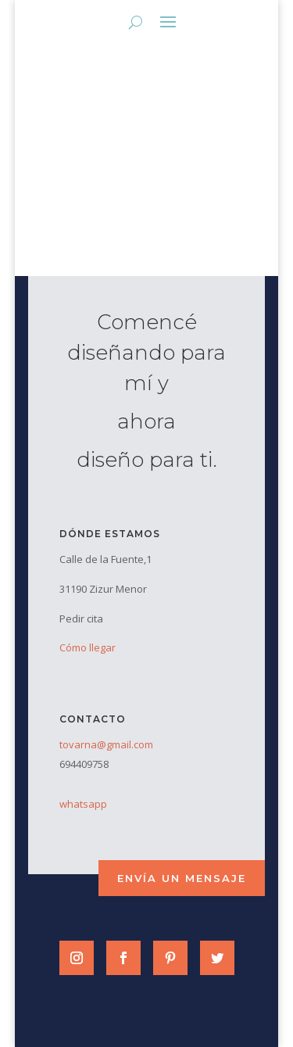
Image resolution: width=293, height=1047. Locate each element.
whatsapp (83, 804)
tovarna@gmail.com (106, 744)
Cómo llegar (87, 647)
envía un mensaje (181, 878)
